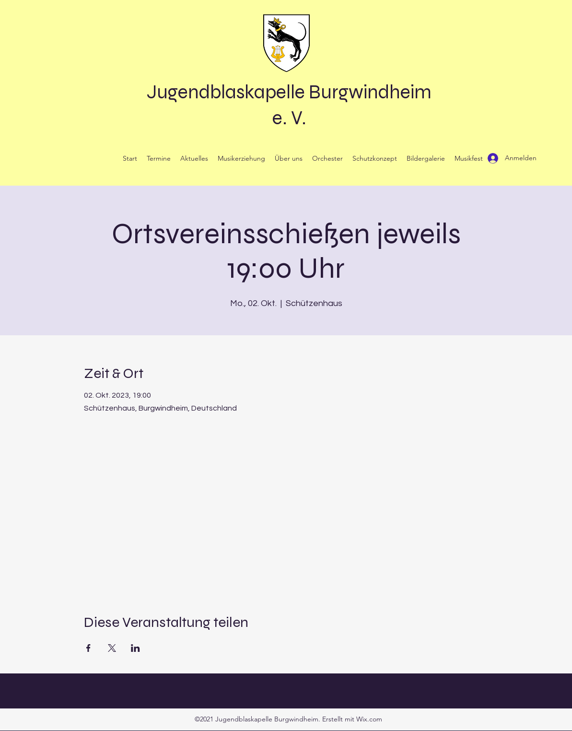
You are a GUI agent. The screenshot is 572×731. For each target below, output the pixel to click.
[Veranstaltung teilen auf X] (112, 648)
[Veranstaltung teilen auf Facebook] (88, 648)
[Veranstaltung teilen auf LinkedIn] (135, 648)
